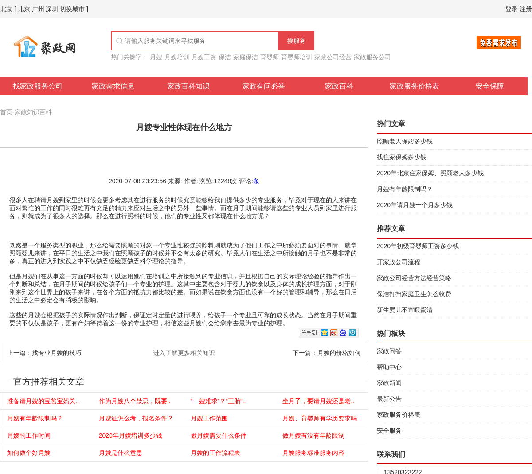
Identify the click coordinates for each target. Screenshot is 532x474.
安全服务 (389, 430)
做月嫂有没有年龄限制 (313, 435)
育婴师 (269, 57)
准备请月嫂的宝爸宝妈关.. (43, 401)
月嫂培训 (176, 57)
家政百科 (339, 86)
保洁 (225, 57)
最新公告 (389, 398)
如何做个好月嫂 (29, 452)
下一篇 (302, 352)
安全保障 (490, 86)
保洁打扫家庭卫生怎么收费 (414, 293)
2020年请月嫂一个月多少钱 (415, 204)
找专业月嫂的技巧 (57, 352)
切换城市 (72, 8)
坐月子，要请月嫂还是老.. (318, 401)
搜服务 (296, 40)
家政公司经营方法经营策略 (414, 277)
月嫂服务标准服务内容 (313, 452)
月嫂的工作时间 (29, 435)
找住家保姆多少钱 (401, 157)
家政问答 (389, 351)
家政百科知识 (188, 86)
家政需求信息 (113, 86)
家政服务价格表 (414, 86)
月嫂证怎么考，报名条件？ (136, 418)
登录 (511, 8)
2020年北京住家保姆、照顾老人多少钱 (430, 173)
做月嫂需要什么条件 (218, 435)
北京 (6, 8)
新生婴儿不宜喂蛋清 (405, 309)
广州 (38, 8)
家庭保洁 (245, 57)
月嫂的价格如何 (339, 352)
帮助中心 (389, 366)
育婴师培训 (296, 57)
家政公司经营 (333, 57)
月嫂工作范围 (209, 418)
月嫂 (156, 57)
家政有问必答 (264, 86)
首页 (6, 112)
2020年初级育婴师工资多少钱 (418, 246)
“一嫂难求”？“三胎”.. (218, 401)
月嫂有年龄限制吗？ (35, 418)
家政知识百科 (33, 112)
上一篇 (16, 352)
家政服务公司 (372, 57)
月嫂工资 (204, 57)
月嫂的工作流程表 (215, 452)
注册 (526, 8)
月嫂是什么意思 (120, 452)
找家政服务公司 (38, 86)
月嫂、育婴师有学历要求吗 (319, 418)
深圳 (52, 8)
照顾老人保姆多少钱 (405, 141)
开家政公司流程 (398, 262)
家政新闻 (389, 382)
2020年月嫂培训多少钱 (130, 435)
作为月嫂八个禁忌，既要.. (135, 401)
